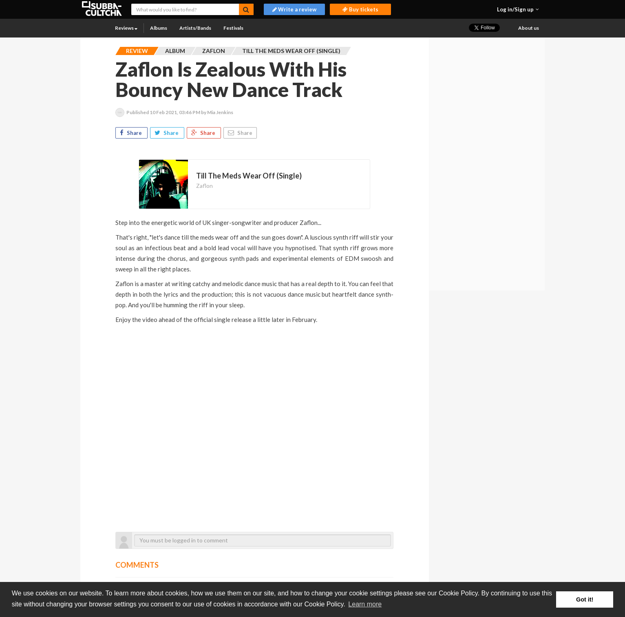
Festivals (233, 28)
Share (131, 133)
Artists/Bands (195, 28)
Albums (158, 28)
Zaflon (204, 185)
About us (528, 28)
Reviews (126, 28)
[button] (518, 9)
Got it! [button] (584, 599)
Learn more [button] (365, 604)
